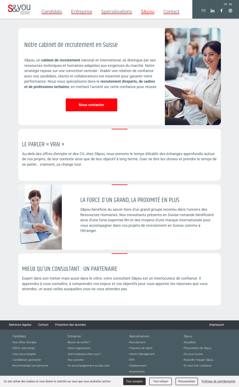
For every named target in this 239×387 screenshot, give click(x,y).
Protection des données (70, 325)
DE (230, 4)
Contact (43, 325)
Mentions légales (20, 325)
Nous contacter (91, 105)
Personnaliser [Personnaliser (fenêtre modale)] (186, 381)
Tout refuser (160, 381)
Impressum (216, 325)
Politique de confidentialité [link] (218, 381)
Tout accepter (134, 381)
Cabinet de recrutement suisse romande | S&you (19, 9)
